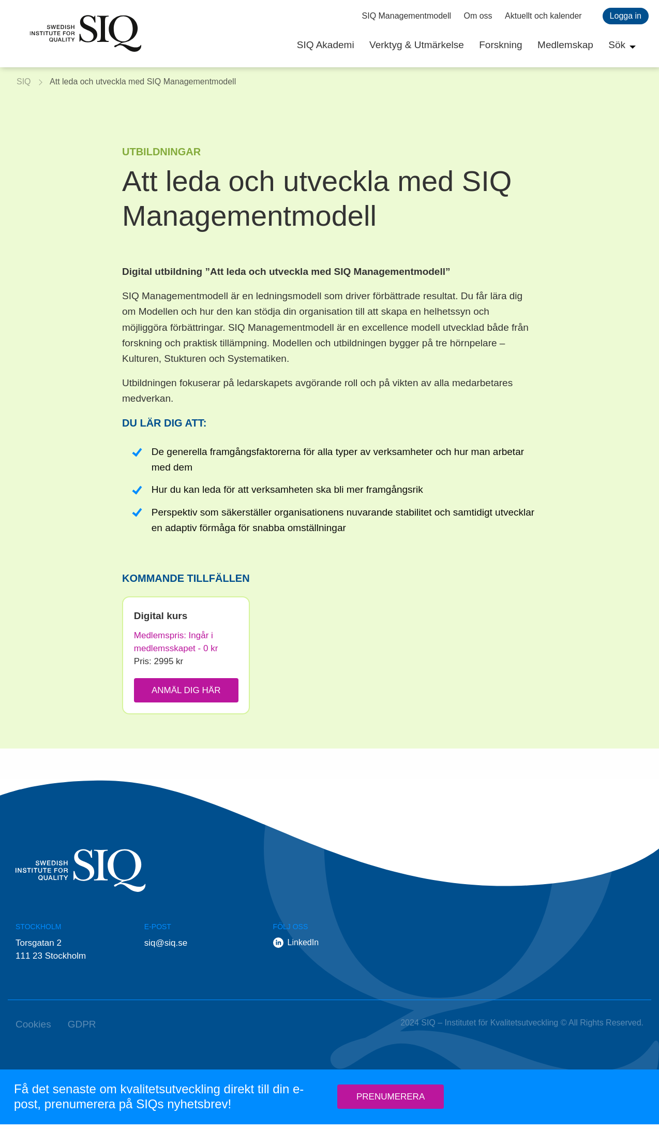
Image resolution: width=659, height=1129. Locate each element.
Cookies (33, 1028)
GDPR (82, 1028)
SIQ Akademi (325, 44)
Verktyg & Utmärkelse (416, 44)
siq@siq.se (165, 947)
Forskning (500, 44)
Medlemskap (565, 44)
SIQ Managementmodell (407, 15)
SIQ (86, 34)
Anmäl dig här (186, 690)
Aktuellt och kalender (543, 15)
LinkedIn (303, 947)
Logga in (625, 15)
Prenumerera (390, 1102)
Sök (616, 44)
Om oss (478, 15)
